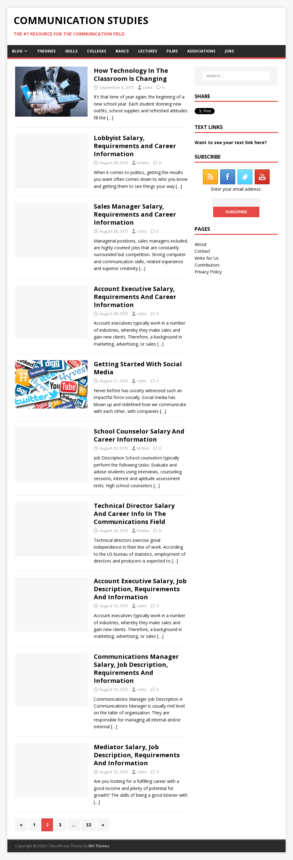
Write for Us (207, 258)
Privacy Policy (208, 272)
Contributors (207, 265)
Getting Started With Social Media (138, 368)
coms (148, 87)
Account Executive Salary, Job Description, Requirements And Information (140, 589)
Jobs (229, 51)
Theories (46, 51)
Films (172, 51)
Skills (71, 51)
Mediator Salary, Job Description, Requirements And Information (137, 755)
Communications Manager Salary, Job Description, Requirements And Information (136, 668)
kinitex (143, 162)
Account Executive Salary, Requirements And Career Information (135, 297)
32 (88, 825)
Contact (202, 251)
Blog (17, 51)
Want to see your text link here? (231, 142)
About (201, 244)
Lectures (147, 51)
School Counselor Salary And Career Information (139, 435)
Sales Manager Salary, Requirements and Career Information (135, 214)
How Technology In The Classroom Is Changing (131, 74)
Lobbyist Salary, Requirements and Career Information (135, 146)
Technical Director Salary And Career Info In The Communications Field (134, 513)
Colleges (96, 51)
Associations (201, 51)
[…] (110, 118)
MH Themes (99, 846)
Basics (122, 51)
